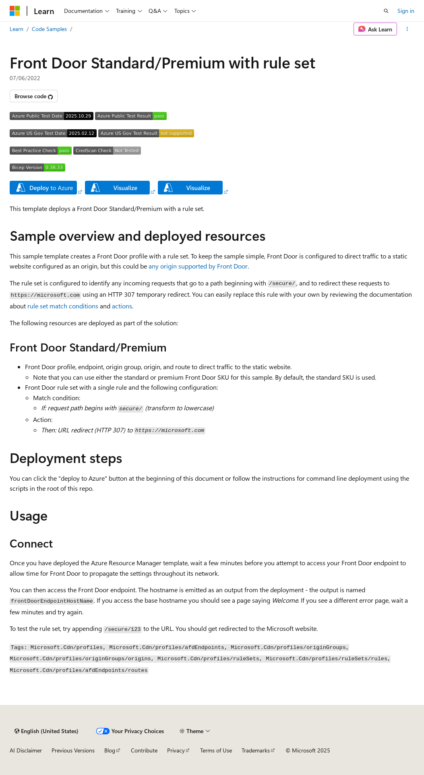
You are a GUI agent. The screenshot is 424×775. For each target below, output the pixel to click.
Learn (16, 29)
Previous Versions (73, 750)
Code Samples (49, 29)
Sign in (405, 10)
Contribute (144, 750)
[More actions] (407, 29)
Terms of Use (216, 750)
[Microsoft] (15, 11)
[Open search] (386, 11)
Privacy (176, 750)
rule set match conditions (62, 306)
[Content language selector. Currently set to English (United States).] (46, 731)
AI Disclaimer (26, 750)
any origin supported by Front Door (198, 266)
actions (122, 306)
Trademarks (256, 750)
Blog (109, 750)
